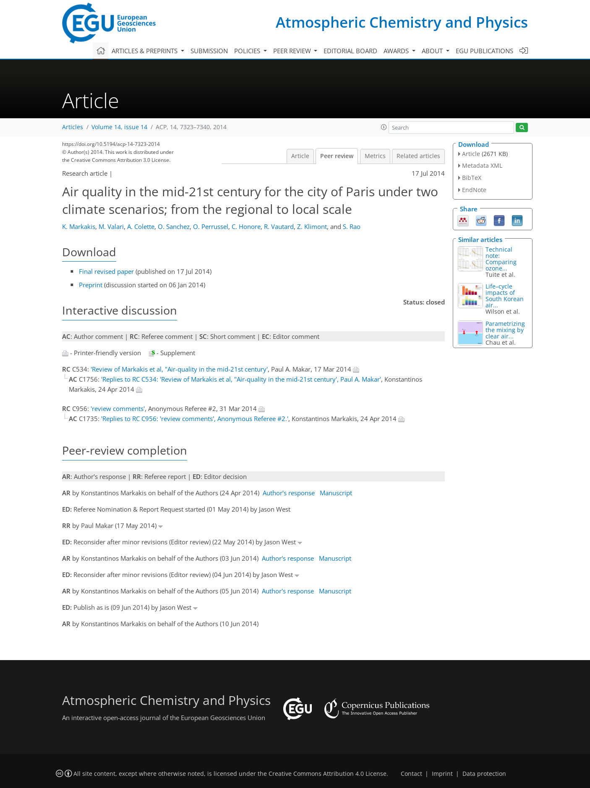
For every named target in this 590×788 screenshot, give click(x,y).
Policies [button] (248, 51)
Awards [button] (397, 51)
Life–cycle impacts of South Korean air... (505, 295)
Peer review (336, 156)
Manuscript (336, 493)
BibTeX (471, 178)
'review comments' (118, 408)
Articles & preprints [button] (145, 51)
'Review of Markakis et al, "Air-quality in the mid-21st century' (179, 369)
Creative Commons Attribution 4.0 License (327, 774)
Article (300, 156)
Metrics (375, 156)
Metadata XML (482, 165)
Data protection (484, 774)
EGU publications (484, 51)
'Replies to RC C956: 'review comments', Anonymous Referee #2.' (194, 418)
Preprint (90, 285)
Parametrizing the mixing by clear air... (505, 330)
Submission (209, 51)
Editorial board (350, 51)
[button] (384, 127)
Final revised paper (106, 271)
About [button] (433, 51)
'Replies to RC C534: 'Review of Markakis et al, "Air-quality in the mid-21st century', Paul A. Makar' (241, 379)
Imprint (442, 774)
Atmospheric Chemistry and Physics (402, 22)
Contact (411, 774)
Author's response (289, 493)
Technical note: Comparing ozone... (501, 258)
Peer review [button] (293, 51)
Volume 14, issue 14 (119, 127)
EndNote (474, 190)
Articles (72, 127)
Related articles (418, 156)
